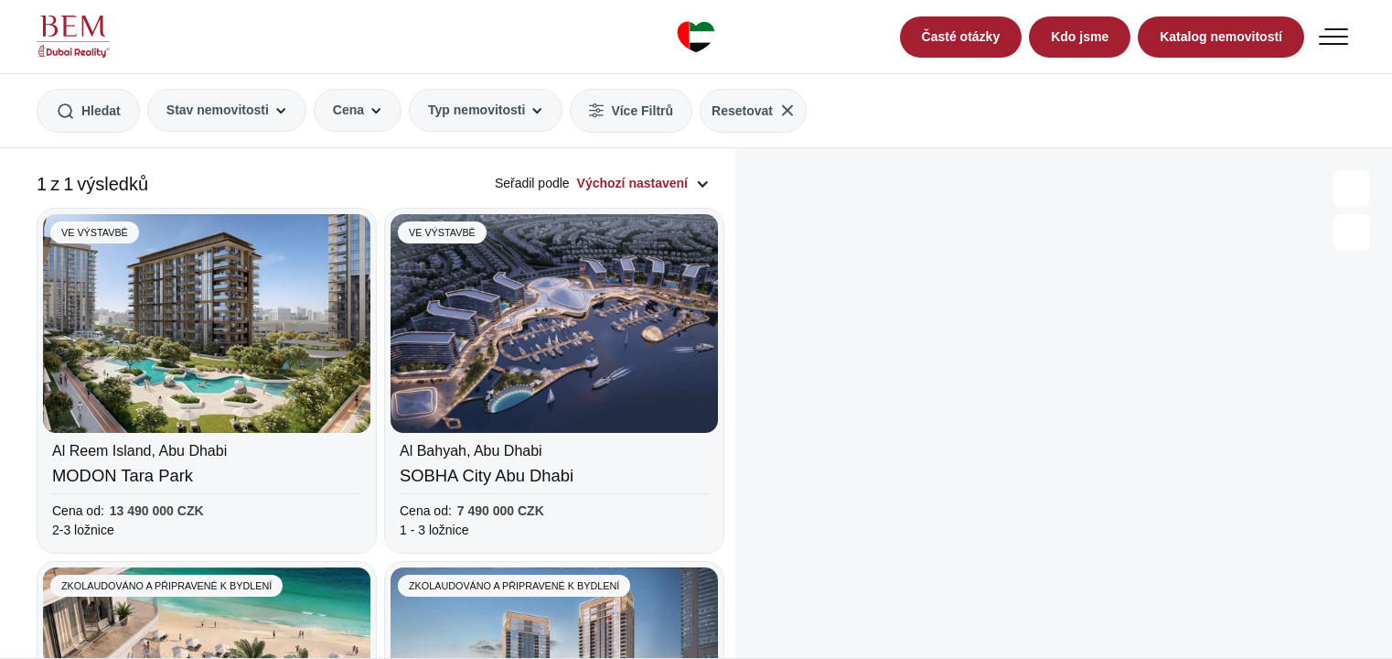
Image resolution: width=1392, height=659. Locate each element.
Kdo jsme (1079, 36)
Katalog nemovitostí (1221, 36)
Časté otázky (961, 36)
